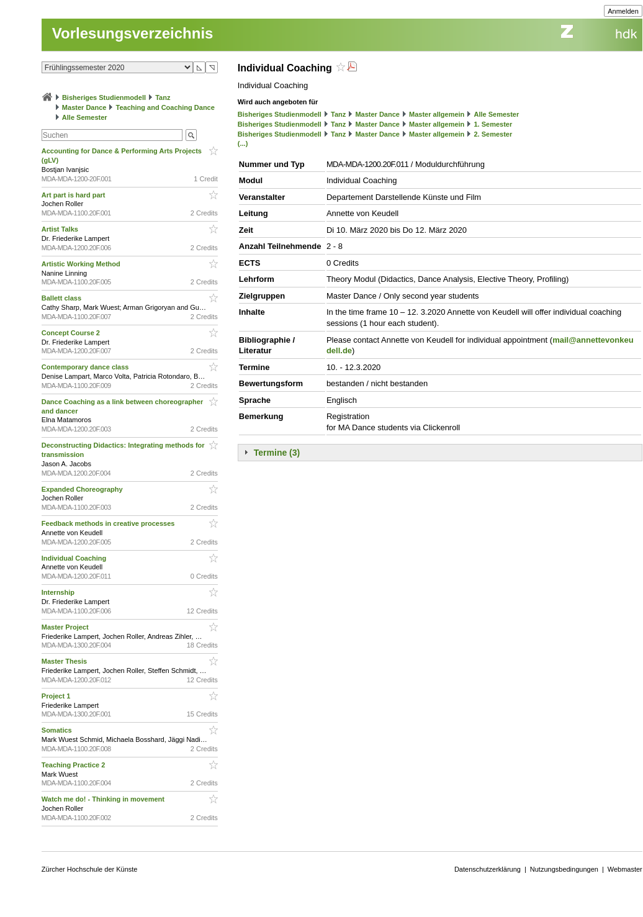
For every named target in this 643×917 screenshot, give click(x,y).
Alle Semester (84, 117)
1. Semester (493, 124)
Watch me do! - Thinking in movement (104, 799)
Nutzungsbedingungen (564, 869)
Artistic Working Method (82, 264)
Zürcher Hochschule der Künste (90, 869)
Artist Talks (61, 229)
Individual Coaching (75, 558)
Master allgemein (436, 114)
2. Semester (493, 134)
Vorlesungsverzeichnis (133, 33)
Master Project (66, 627)
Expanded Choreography (83, 489)
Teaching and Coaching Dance (165, 107)
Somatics (58, 730)
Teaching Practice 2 (74, 765)
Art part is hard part (74, 195)
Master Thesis (65, 661)
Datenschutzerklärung (487, 869)
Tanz (162, 97)
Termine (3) (277, 453)
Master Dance (84, 107)
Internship (59, 592)
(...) (243, 143)
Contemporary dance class (86, 367)
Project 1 (57, 696)
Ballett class (62, 298)
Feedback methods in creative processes (109, 523)
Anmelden (623, 11)
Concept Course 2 (72, 333)
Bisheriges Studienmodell (104, 97)
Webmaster (625, 869)
